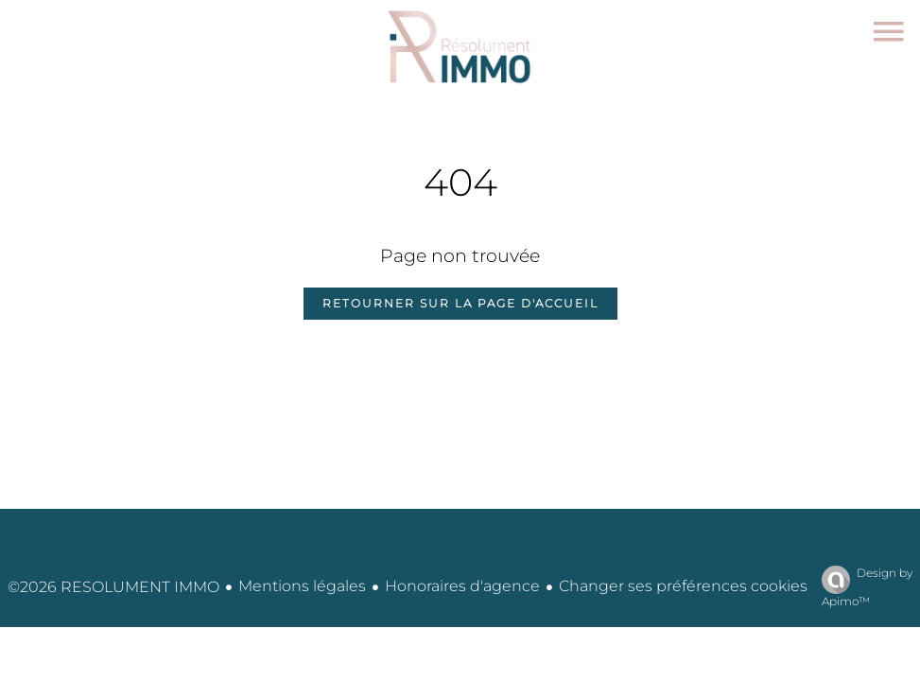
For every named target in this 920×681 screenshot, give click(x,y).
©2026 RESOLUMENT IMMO (113, 587)
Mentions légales (302, 586)
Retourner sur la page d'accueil (460, 303)
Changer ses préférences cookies (683, 586)
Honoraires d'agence (462, 586)
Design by (862, 587)
